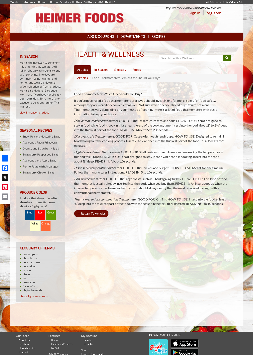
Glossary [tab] (120, 69)
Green (51, 212)
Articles (82, 78)
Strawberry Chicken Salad (39, 172)
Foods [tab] (137, 69)
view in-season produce (34, 112)
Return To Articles (91, 213)
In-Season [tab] (101, 69)
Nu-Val (55, 348)
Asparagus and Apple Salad (39, 160)
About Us (24, 340)
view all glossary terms (34, 296)
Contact (23, 352)
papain (27, 270)
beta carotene (31, 262)
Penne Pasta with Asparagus (41, 166)
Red (40, 212)
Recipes (159, 36)
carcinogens (30, 254)
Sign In (194, 12)
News (84, 350)
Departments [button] (133, 36)
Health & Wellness (61, 344)
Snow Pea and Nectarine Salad (41, 136)
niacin (26, 274)
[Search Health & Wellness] (191, 58)
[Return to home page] (79, 18)
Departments (26, 348)
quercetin (29, 282)
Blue (29, 212)
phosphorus (30, 258)
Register (213, 12)
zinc (25, 278)
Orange (45, 223)
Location (24, 344)
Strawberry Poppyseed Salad (41, 154)
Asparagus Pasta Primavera (40, 142)
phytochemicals (32, 290)
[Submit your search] (227, 58)
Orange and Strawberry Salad (41, 148)
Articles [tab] (82, 69)
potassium (29, 266)
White (35, 223)
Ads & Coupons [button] (100, 36)
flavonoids (29, 286)
